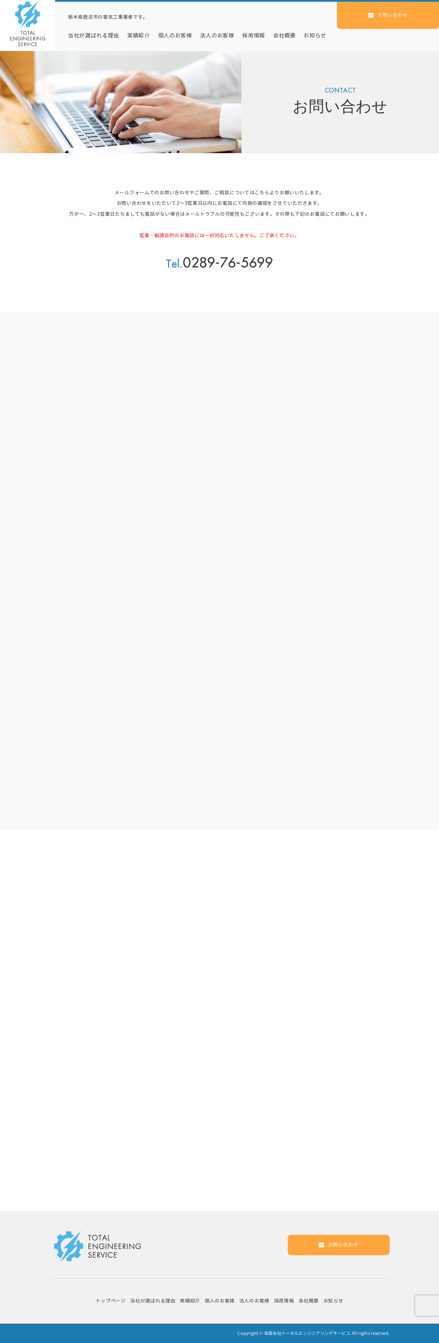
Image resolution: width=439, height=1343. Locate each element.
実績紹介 (138, 35)
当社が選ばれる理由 (93, 35)
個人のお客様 (175, 35)
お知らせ (315, 35)
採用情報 (253, 35)
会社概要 (284, 35)
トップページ (110, 1301)
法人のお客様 (217, 35)
